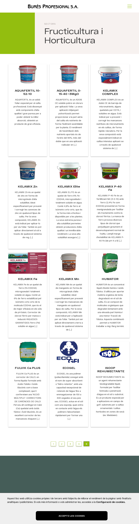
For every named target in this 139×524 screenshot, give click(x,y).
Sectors (50, 23)
